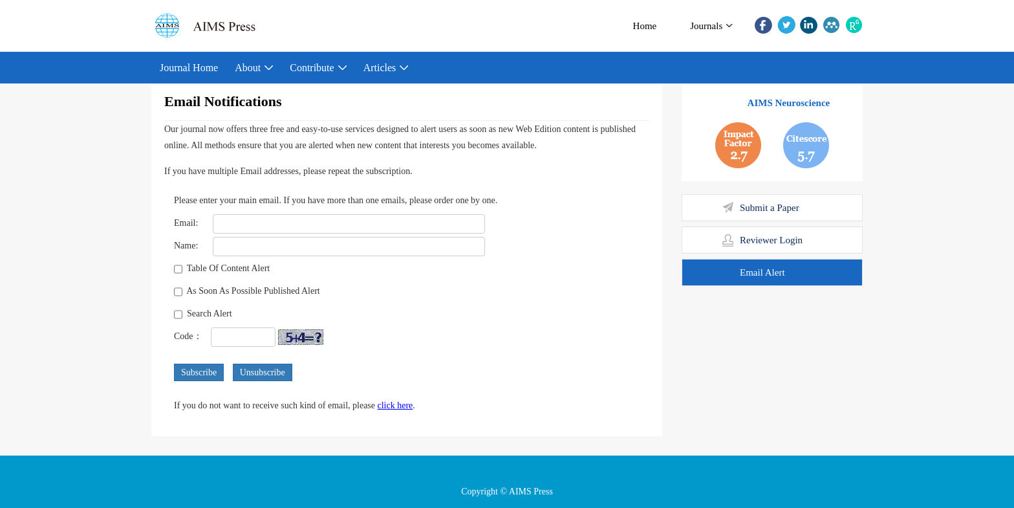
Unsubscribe (262, 372)
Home (645, 26)
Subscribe (199, 372)
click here (395, 405)
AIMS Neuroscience (789, 103)
